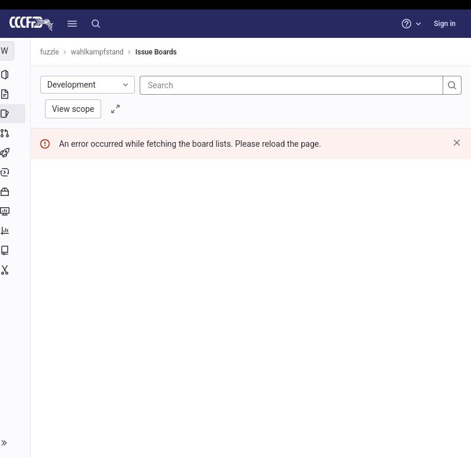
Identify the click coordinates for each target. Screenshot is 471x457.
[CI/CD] (16, 152)
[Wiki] (16, 250)
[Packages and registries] (16, 191)
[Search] (95, 23)
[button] (72, 23)
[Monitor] (16, 211)
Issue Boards (158, 52)
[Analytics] (16, 230)
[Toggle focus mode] (118, 108)
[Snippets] (16, 269)
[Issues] (16, 113)
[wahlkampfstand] (16, 51)
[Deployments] (16, 172)
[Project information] (16, 74)
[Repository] (16, 94)
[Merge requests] (16, 133)
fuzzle (52, 52)
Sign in (445, 24)
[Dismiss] (457, 143)
